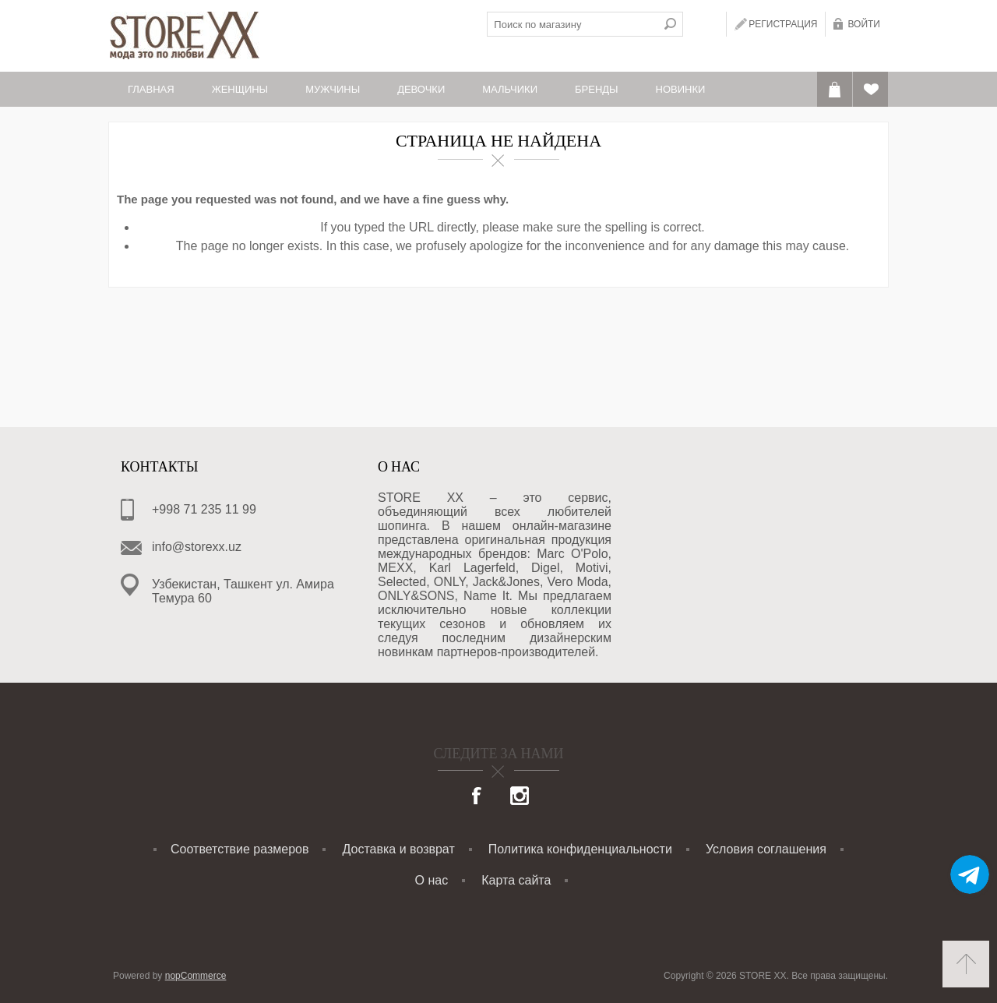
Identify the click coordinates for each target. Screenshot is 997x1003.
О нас (432, 880)
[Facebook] (477, 797)
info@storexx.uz (196, 546)
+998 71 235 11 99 (204, 509)
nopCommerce (196, 975)
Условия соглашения (766, 849)
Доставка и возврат (399, 849)
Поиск (670, 24)
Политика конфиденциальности (580, 849)
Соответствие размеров (239, 849)
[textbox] (572, 24)
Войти (863, 24)
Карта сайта (516, 880)
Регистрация (783, 24)
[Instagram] (519, 797)
